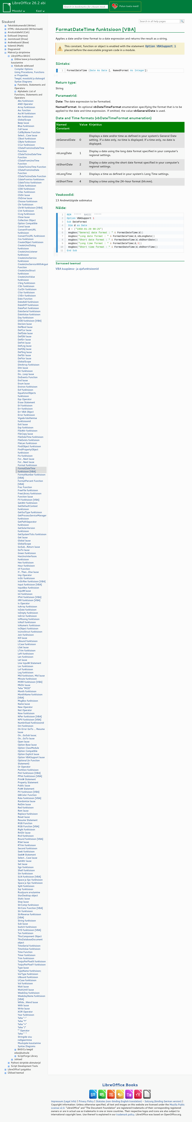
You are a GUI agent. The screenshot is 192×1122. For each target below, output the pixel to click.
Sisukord (8, 21)
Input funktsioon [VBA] (30, 584)
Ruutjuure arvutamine (29, 892)
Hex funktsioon (26, 562)
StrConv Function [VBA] (30, 908)
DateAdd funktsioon (28, 301)
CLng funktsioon (26, 214)
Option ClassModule (28, 747)
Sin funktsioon (25, 873)
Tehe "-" (22, 1018)
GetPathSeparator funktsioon (27, 523)
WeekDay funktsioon (29, 992)
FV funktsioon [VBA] (28, 499)
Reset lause (24, 817)
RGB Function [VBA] (28, 826)
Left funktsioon (26, 653)
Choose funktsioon (27, 201)
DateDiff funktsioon (28, 305)
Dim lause (23, 367)
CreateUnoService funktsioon (27, 259)
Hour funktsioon (26, 565)
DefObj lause (24, 349)
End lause (23, 380)
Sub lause (23, 923)
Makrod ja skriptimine (19, 52)
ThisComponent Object (30, 936)
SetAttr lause (24, 861)
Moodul (17, 11)
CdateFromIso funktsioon (31, 179)
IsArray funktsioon (27, 606)
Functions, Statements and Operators (29, 86)
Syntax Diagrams (23, 81)
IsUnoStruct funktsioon (30, 631)
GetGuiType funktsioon (30, 512)
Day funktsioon (26, 317)
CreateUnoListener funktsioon (27, 253)
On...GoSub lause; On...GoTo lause (27, 737)
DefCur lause (24, 330)
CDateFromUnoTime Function (28, 162)
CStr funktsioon (26, 286)
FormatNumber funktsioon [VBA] (31, 476)
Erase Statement (26, 402)
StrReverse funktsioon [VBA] (29, 916)
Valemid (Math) (16, 45)
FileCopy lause (25, 433)
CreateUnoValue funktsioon (26, 278)
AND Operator (25, 104)
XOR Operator (25, 1011)
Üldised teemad (16, 1072)
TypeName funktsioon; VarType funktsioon (29, 972)
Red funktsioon (26, 807)
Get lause (23, 537)
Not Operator (25, 710)
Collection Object (27, 220)
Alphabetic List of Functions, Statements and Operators (28, 94)
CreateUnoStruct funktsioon (26, 272)
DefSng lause (25, 352)
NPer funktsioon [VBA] (30, 716)
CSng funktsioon (26, 283)
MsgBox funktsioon (28, 700)
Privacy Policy (86, 1101)
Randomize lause (26, 801)
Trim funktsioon (26, 958)
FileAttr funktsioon (27, 430)
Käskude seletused (24, 65)
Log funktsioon (25, 672)
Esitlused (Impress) (18, 35)
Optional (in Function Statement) (29, 762)
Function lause (25, 496)
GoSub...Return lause (29, 546)
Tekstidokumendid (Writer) (22, 25)
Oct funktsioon (25, 725)
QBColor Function (27, 795)
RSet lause (23, 842)
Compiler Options (23, 69)
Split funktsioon (26, 886)
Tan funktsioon (25, 933)
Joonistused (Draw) (18, 39)
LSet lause (23, 647)
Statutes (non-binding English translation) (119, 1101)
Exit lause (23, 424)
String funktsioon (27, 920)
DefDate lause (25, 333)
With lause (23, 1005)
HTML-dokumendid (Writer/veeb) (25, 29)
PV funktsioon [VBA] (28, 791)
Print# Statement (27, 779)
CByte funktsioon (27, 141)
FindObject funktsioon (29, 446)
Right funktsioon (26, 829)
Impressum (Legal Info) (63, 1101)
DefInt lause (24, 342)
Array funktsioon (26, 107)
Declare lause (25, 323)
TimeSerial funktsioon (29, 945)
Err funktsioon (25, 408)
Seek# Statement (27, 854)
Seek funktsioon (26, 851)
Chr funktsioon (25, 204)
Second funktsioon (27, 848)
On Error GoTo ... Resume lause (31, 730)
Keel (39, 11)
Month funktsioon (27, 691)
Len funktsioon (25, 656)
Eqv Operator (25, 399)
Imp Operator (25, 575)
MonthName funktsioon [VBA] (30, 696)
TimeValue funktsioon (29, 948)
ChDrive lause (25, 198)
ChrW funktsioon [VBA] (30, 207)
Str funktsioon (25, 911)
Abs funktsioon (25, 100)
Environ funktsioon (27, 386)
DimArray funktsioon (28, 364)
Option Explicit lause (28, 754)
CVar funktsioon (26, 292)
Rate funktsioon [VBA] (29, 798)
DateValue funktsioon (29, 314)
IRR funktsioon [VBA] (29, 600)
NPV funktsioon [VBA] (29, 719)
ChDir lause (24, 195)
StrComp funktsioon (28, 904)
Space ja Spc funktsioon (30, 879)
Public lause (24, 785)
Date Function (25, 298)
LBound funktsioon (28, 641)
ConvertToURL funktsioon (31, 236)
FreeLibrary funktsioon (29, 493)
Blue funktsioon (26, 126)
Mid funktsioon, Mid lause (31, 675)
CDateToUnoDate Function (32, 176)
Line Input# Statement (29, 663)
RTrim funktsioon (27, 845)
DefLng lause (25, 345)
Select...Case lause (27, 135)
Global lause (24, 540)
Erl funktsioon (25, 405)
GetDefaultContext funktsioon (28, 507)
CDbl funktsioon (26, 188)
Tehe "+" (22, 1024)
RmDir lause (24, 832)
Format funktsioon (27, 465)
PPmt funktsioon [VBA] (30, 776)
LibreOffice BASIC (20, 55)
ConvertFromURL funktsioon (27, 231)
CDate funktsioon (27, 185)
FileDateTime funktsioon (30, 437)
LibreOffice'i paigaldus (19, 1069)
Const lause (24, 226)
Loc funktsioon (25, 666)
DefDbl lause (24, 336)
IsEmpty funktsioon (28, 612)
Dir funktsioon (25, 371)
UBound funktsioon (28, 977)
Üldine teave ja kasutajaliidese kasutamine (28, 61)
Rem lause (23, 810)
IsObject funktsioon (28, 628)
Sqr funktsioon (25, 889)
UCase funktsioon (27, 980)
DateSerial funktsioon (29, 311)
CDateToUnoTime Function (32, 166)
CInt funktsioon (26, 210)
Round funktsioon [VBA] (30, 839)
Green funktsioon (27, 553)
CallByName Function (29, 132)
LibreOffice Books (120, 1084)
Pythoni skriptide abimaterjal (26, 1062)
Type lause (23, 967)
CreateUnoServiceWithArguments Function (32, 266)
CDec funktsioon (26, 192)
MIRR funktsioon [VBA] (30, 681)
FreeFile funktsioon (28, 490)
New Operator (25, 707)
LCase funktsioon (27, 644)
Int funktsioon (25, 594)
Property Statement (28, 782)
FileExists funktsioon (28, 440)
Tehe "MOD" (24, 688)
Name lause (24, 703)
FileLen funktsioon (27, 443)
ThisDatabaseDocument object (30, 941)
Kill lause (22, 638)
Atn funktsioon (25, 116)
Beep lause (23, 122)
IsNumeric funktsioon (29, 625)
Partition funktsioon (28, 769)
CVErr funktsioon (27, 295)
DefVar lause (24, 358)
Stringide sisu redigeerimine (25, 1038)
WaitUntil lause (26, 989)
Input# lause (24, 590)
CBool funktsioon (27, 138)
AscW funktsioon (27, 113)
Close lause (24, 217)
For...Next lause (26, 458)
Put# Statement (26, 788)
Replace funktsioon (28, 813)
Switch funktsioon (27, 926)
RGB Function (25, 823)
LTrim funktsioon (26, 650)
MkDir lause (24, 685)
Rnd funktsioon (26, 835)
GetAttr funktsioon (27, 502)
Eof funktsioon (25, 389)
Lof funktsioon (25, 669)
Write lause (24, 1008)
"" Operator (24, 1030)
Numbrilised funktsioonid (31, 722)
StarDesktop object (28, 895)
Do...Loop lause (26, 374)
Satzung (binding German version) (163, 1101)
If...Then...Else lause (28, 572)
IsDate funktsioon (27, 609)
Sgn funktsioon (26, 867)
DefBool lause (25, 327)
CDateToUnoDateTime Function (29, 156)
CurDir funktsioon (27, 289)
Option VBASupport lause (31, 757)
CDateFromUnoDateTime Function (31, 149)
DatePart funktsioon (28, 308)
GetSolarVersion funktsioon (26, 529)
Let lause (22, 660)
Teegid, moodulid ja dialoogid (29, 78)
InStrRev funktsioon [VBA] (32, 581)
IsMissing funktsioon (28, 619)
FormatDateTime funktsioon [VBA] (27, 470)
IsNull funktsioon (27, 622)
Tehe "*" (22, 1021)
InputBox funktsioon (28, 587)
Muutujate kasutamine (29, 1043)
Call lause (23, 129)
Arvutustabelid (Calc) (18, 32)
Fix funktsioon (25, 455)
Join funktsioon (26, 634)
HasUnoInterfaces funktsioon (27, 558)
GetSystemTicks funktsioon (32, 534)
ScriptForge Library (28, 1056)
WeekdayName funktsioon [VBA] (31, 997)
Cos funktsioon (25, 239)
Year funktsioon (26, 1014)
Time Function (25, 952)
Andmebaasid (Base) (18, 42)
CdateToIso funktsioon (30, 182)
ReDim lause (24, 804)
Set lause (22, 864)
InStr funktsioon (26, 578)
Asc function (24, 110)
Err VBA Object (26, 411)
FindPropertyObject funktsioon (28, 451)
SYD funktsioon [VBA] (29, 930)
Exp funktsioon (25, 427)
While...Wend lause (28, 1002)
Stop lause (23, 901)
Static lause (24, 898)
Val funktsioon (25, 983)
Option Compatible (27, 223)
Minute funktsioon (27, 678)
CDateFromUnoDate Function (28, 171)
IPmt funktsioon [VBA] (29, 597)
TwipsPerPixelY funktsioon (32, 964)
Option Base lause (27, 744)
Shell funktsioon (26, 870)
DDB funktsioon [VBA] (30, 320)
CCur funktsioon (26, 144)
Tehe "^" (22, 1033)
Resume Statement (28, 820)
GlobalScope (24, 119)
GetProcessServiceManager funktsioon (32, 517)
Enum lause (24, 383)
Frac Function (25, 487)
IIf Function (24, 568)
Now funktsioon (26, 713)
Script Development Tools (24, 1066)
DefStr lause (24, 355)
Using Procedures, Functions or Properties (29, 74)
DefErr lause (24, 339)
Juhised (18, 1059)
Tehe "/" (22, 1027)
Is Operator (24, 603)
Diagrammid (14, 49)
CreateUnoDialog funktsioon (27, 247)
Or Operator (24, 766)
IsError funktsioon (27, 616)
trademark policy (125, 1114)
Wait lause (23, 986)
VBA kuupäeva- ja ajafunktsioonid (77, 268)
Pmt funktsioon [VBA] (29, 773)
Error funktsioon (26, 415)
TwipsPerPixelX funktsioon (32, 961)
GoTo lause (23, 550)
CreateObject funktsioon (30, 242)
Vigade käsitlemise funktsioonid (27, 420)
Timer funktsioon (26, 955)
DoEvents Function (28, 377)
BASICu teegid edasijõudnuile (23, 1051)
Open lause (23, 741)
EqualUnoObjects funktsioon (27, 394)
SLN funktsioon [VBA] (29, 876)
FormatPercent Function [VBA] (30, 482)
